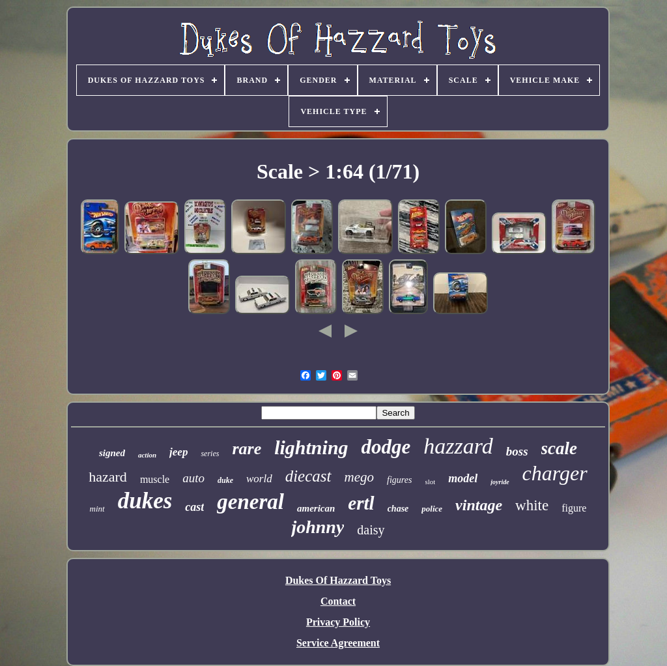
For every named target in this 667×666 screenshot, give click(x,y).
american (316, 508)
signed (112, 453)
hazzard (457, 446)
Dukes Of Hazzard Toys (338, 580)
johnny (317, 527)
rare (246, 448)
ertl (361, 503)
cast (194, 507)
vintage (478, 505)
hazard (108, 477)
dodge (386, 446)
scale (559, 448)
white (531, 505)
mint (97, 509)
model (462, 478)
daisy (370, 530)
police (431, 509)
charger (555, 473)
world (259, 478)
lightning (311, 447)
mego (360, 477)
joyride (499, 481)
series (210, 453)
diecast (308, 476)
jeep (178, 452)
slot (430, 481)
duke (225, 480)
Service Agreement (338, 642)
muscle (154, 479)
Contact (338, 601)
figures (399, 480)
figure (573, 508)
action (147, 455)
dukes (145, 501)
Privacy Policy (338, 622)
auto (193, 478)
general (250, 502)
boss (517, 451)
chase (398, 509)
